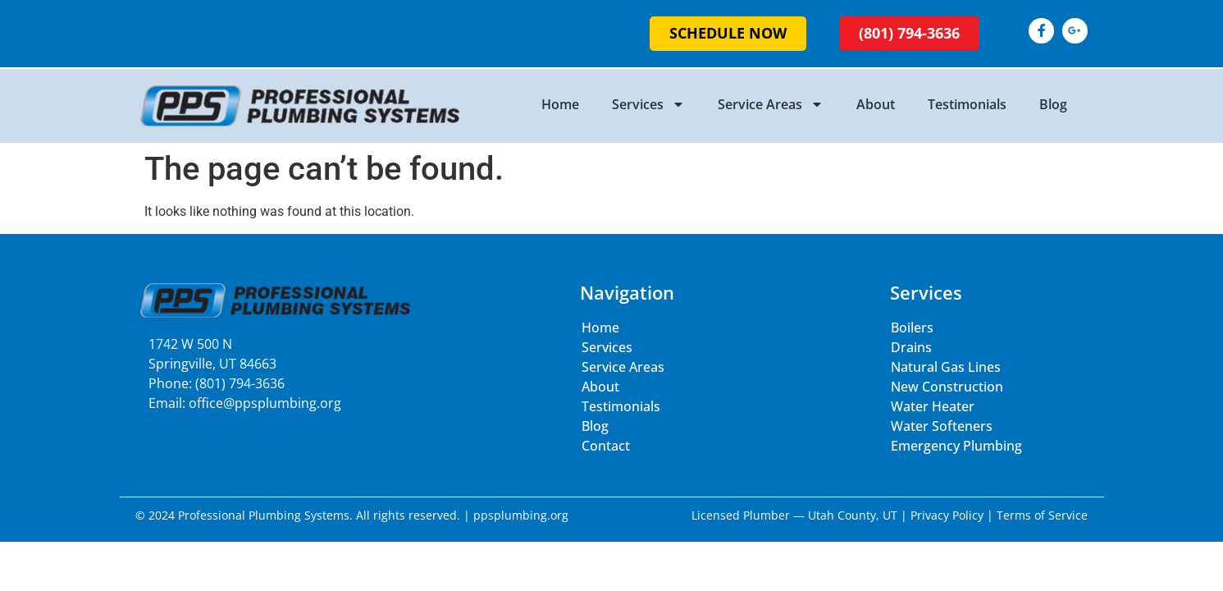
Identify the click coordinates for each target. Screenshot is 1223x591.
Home (560, 104)
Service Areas (771, 104)
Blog (1053, 104)
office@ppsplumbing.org (265, 403)
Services (648, 104)
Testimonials (967, 104)
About (875, 104)
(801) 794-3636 (240, 383)
